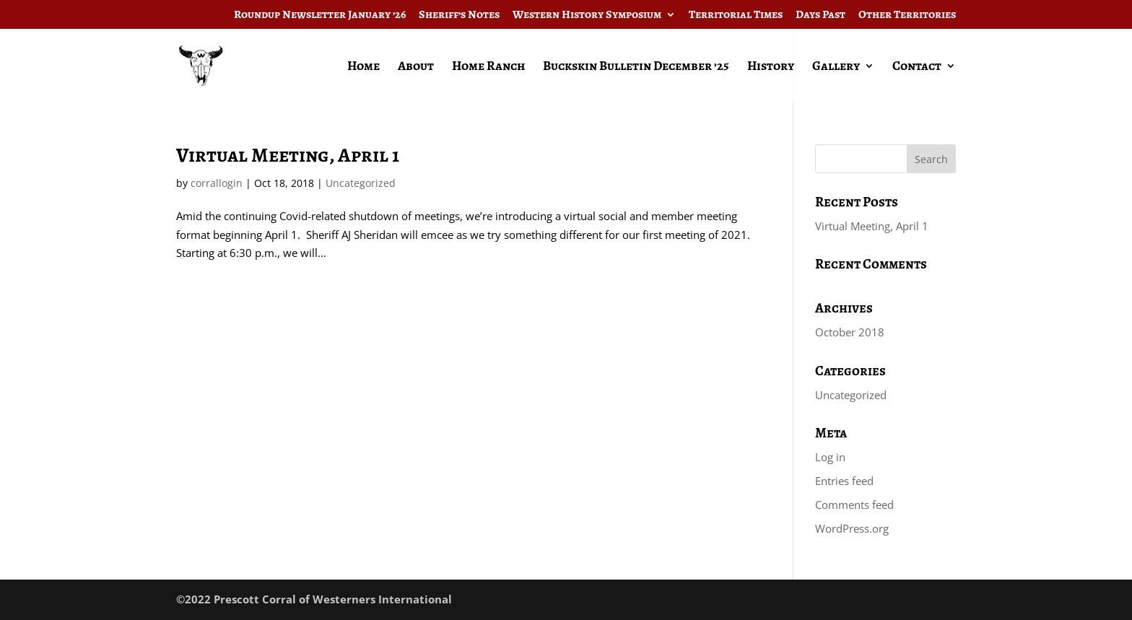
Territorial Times (736, 15)
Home (363, 67)
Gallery (836, 67)
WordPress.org (852, 528)
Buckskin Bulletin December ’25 (636, 67)
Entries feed (844, 480)
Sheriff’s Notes (459, 15)
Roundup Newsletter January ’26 (320, 15)
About (416, 67)
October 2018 (849, 332)
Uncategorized (361, 183)
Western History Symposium (587, 15)
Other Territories (907, 15)
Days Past (820, 15)
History (770, 67)
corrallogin (217, 183)
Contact (916, 67)
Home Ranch (488, 67)
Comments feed (854, 504)
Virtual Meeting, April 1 (287, 155)
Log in (830, 457)
